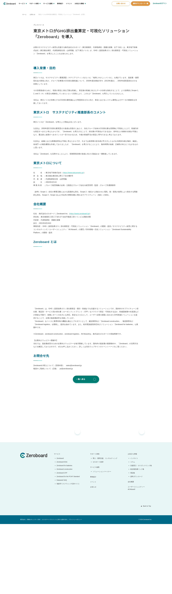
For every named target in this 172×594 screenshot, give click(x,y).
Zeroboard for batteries (64, 536)
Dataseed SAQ (60, 550)
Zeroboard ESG (61, 532)
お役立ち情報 (87, 9)
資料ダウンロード (136, 546)
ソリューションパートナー (102, 541)
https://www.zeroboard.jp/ (81, 283)
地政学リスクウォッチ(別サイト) (66, 554)
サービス (30, 9)
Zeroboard (59, 528)
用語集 (132, 543)
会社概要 (131, 552)
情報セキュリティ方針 (33, 590)
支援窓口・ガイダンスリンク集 (141, 536)
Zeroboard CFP (60, 543)
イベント (77, 9)
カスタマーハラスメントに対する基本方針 (54, 590)
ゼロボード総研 (98, 532)
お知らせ (32, 14)
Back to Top (146, 576)
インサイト (134, 528)
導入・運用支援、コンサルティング (105, 528)
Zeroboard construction (64, 539)
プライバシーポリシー (75, 590)
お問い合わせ (120, 9)
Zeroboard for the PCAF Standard (67, 546)
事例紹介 (68, 9)
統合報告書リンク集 (137, 539)
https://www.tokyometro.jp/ (75, 243)
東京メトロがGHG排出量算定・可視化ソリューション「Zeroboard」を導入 (62, 14)
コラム (132, 532)
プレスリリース (38, 25)
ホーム (24, 14)
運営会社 (22, 590)
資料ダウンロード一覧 (140, 9)
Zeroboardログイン (159, 8)
